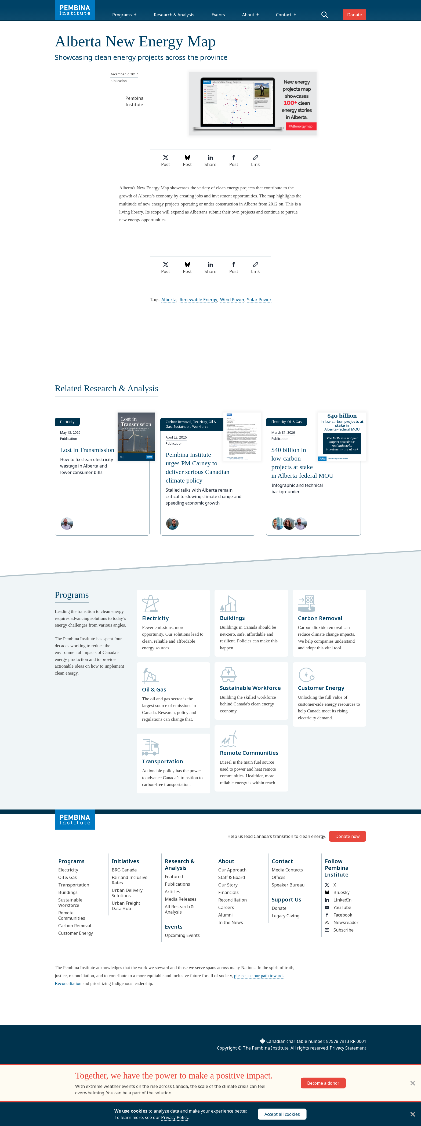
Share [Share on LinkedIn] (210, 161)
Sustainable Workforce (70, 902)
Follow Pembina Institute (337, 868)
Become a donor (323, 1083)
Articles (172, 892)
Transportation (73, 885)
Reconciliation (232, 900)
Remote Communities (71, 915)
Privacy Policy (174, 1117)
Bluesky (337, 892)
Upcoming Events (182, 935)
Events (218, 15)
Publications (177, 884)
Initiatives (125, 861)
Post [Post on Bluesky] (187, 161)
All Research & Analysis (179, 909)
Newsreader (341, 922)
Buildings (68, 892)
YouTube (338, 907)
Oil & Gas (67, 877)
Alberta (168, 300)
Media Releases (181, 899)
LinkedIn (338, 900)
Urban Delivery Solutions (127, 893)
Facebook (338, 915)
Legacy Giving (285, 916)
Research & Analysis (174, 15)
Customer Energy (75, 933)
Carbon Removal (74, 926)
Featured (174, 877)
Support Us (286, 899)
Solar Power (259, 300)
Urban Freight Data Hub (126, 905)
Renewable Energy (198, 300)
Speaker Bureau (288, 885)
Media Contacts (287, 870)
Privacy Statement (348, 1048)
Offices (278, 877)
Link (255, 161)
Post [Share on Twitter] (165, 161)
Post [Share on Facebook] (233, 161)
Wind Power (232, 300)
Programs (122, 15)
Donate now (347, 836)
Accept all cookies (282, 1114)
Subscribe (339, 930)
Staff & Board (231, 877)
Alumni (225, 915)
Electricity (68, 870)
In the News (230, 922)
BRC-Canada (124, 870)
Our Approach (232, 870)
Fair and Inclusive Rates (129, 880)
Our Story (228, 885)
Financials (228, 892)
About (248, 15)
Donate (354, 15)
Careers (226, 907)
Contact (283, 15)
